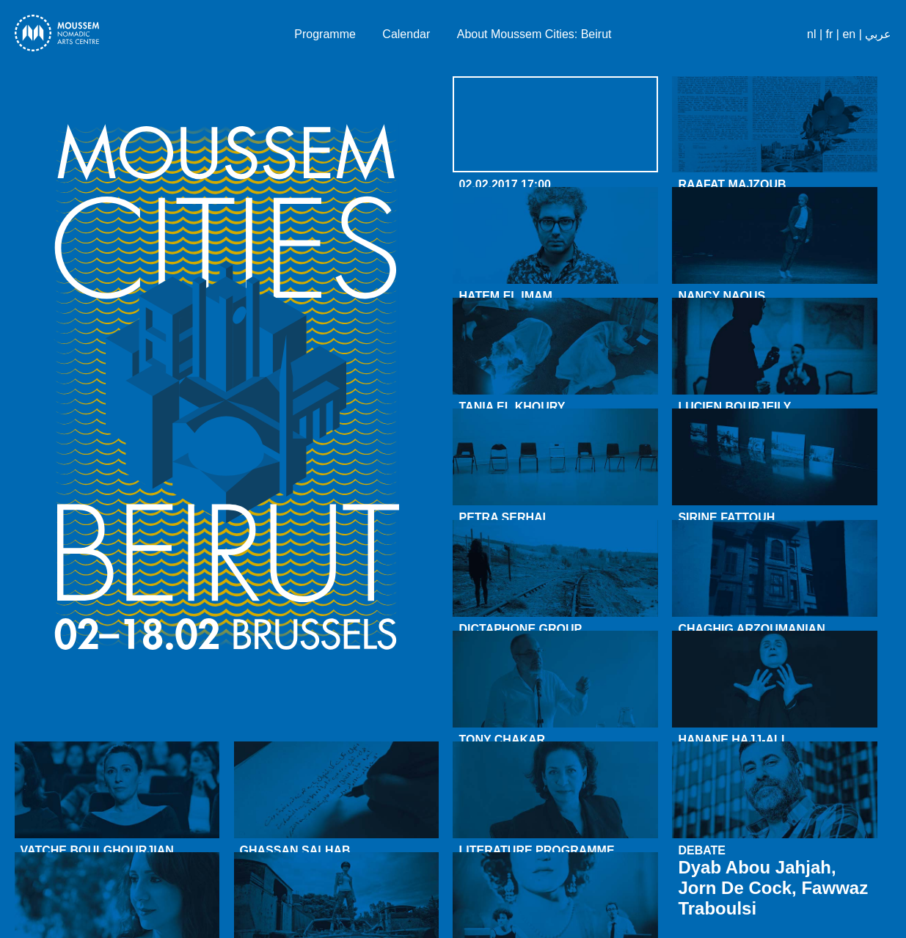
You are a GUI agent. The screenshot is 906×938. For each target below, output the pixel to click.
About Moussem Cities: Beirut (534, 34)
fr (829, 34)
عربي (878, 34)
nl (811, 34)
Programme (325, 34)
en (848, 34)
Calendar (406, 34)
